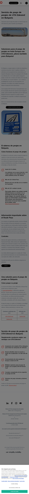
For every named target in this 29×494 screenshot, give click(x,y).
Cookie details (4, 481)
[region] (14, 479)
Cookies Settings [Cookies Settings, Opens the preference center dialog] (14, 483)
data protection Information (18, 478)
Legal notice (22, 481)
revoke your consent (14, 477)
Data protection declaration (13, 481)
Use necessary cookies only (14, 487)
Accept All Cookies (14, 491)
